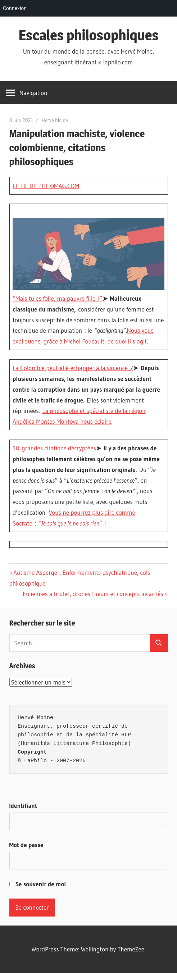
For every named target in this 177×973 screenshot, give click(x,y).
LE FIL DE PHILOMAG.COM (46, 186)
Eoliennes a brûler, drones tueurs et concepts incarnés (93, 593)
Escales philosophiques (88, 35)
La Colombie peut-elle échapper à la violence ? (73, 368)
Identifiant (23, 805)
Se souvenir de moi (37, 884)
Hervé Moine (54, 120)
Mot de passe (26, 845)
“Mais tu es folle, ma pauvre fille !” (58, 298)
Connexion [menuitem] (15, 8)
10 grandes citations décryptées (54, 448)
